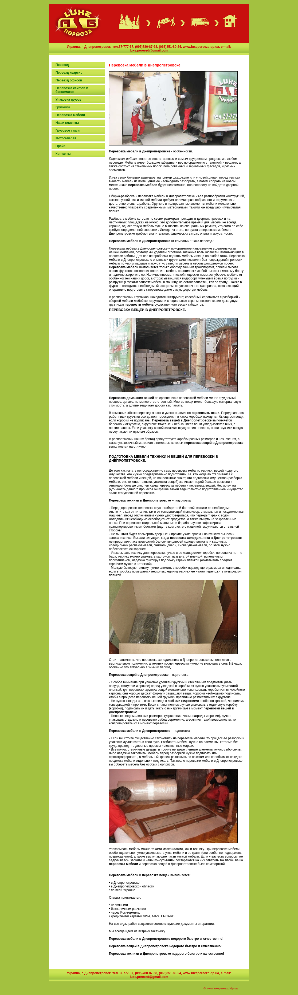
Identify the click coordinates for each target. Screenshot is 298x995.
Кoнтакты (63, 154)
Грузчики (63, 107)
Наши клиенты (67, 123)
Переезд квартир (69, 72)
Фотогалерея (66, 138)
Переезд (62, 65)
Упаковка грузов (68, 99)
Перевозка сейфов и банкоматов (72, 90)
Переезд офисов (69, 80)
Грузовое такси (68, 130)
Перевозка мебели (70, 115)
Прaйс (60, 146)
